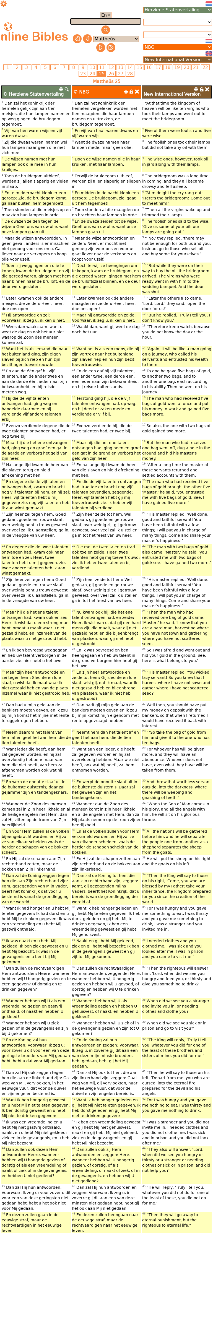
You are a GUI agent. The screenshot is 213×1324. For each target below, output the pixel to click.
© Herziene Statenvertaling (33, 94)
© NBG (81, 92)
